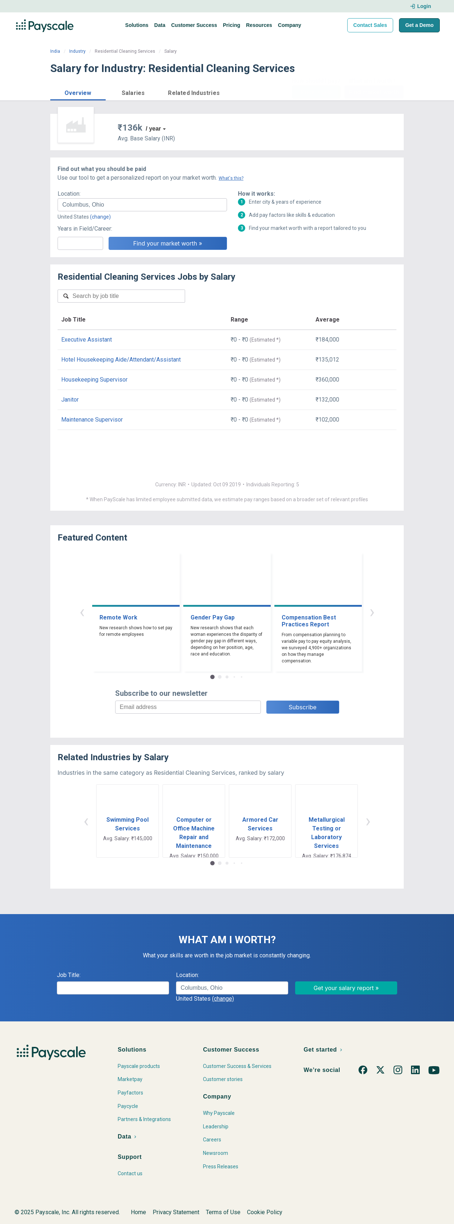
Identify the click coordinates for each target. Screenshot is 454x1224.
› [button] (372, 611)
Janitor (70, 399)
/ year (153, 128)
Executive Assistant (86, 339)
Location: (69, 193)
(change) (100, 217)
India (55, 51)
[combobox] (142, 204)
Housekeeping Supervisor (94, 379)
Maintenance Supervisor (92, 419)
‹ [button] (82, 611)
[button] (78, 91)
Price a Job (316, 92)
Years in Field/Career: (85, 228)
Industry (77, 51)
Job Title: (69, 975)
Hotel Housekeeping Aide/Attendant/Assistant (121, 359)
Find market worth (374, 92)
